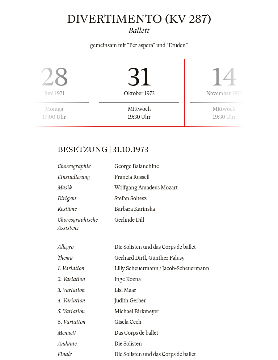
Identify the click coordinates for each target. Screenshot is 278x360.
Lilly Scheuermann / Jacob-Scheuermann (161, 268)
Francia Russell (131, 177)
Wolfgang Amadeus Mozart (146, 188)
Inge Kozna (127, 279)
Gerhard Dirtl (130, 258)
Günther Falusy (166, 258)
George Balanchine (136, 166)
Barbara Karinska (134, 209)
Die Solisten (128, 344)
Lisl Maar (125, 290)
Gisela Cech (128, 322)
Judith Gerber (130, 301)
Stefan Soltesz (130, 198)
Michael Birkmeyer (136, 311)
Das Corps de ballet (136, 333)
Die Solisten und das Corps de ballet (155, 247)
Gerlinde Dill (129, 220)
